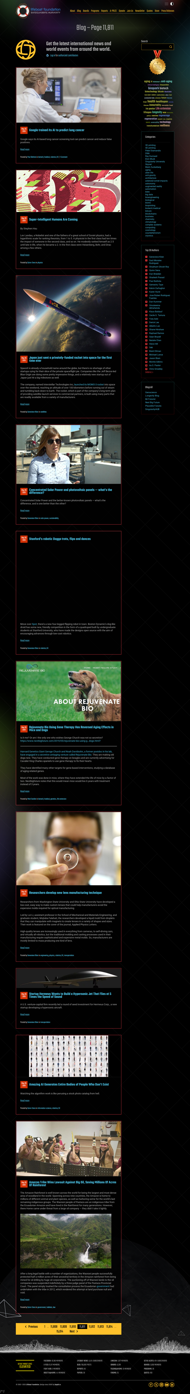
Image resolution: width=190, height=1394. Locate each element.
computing (150, 227)
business (149, 216)
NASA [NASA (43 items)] (164, 113)
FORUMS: (114, 1373)
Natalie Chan (155, 340)
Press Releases (167, 11)
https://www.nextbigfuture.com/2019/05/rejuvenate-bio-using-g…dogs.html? (60, 740)
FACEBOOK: (47, 1361)
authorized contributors (68, 55)
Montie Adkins (156, 362)
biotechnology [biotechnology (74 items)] (151, 91)
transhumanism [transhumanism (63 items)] (153, 126)
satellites (43, 412)
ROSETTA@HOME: (50, 1373)
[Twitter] (156, 1384)
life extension (61, 799)
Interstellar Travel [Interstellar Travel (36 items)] (167, 106)
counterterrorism (153, 233)
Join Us (130, 11)
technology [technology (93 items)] (165, 122)
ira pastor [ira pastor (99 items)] (150, 108)
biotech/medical (44, 157)
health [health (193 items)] (151, 101)
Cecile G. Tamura (157, 315)
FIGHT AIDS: (48, 1369)
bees (147, 191)
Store (157, 11)
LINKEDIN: (114, 1361)
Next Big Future (152, 402)
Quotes (150, 11)
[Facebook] (151, 1384)
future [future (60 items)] (163, 98)
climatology (150, 222)
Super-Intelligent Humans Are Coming (53, 219)
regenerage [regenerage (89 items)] (164, 115)
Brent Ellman (155, 351)
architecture (150, 178)
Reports (104, 11)
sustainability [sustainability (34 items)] (155, 123)
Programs (95, 11)
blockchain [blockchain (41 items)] (168, 92)
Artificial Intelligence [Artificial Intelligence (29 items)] (153, 85)
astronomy (150, 183)
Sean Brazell (155, 337)
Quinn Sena (31, 262)
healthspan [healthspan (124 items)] (162, 101)
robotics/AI (54, 157)
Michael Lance (156, 354)
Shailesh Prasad (156, 277)
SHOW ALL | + (149, 372)
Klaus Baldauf (155, 311)
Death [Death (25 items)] (170, 95)
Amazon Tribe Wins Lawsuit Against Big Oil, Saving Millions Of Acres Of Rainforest (72, 1184)
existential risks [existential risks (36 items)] (149, 98)
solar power (44, 518)
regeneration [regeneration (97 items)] (150, 118)
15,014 (59, 1331)
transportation (69, 955)
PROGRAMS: (148, 1369)
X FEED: (46, 1365)
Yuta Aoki (153, 319)
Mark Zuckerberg (153, 167)
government (103, 1286)
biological (149, 200)
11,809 (63, 1326)
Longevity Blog (152, 395)
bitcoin (148, 211)
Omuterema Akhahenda (154, 306)
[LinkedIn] (161, 1384)
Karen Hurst (154, 292)
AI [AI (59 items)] (151, 82)
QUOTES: (147, 1373)
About (72, 11)
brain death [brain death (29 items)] (148, 95)
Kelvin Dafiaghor (157, 288)
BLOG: (79, 1365)
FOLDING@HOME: (116, 1369)
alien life (149, 172)
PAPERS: (80, 1373)
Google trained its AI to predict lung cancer (56, 130)
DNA (147, 153)
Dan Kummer (155, 301)
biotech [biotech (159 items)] (164, 88)
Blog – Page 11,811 (95, 28)
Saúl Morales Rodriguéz (155, 261)
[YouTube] (167, 1384)
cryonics (149, 235)
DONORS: (114, 1365)
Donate (122, 11)
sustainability (54, 518)
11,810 (73, 1326)
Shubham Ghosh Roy (159, 267)
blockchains (150, 214)
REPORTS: (80, 1369)
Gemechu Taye (156, 284)
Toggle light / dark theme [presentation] (172, 4)
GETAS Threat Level (25, 1366)
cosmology (150, 230)
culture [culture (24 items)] (166, 95)
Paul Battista (31, 157)
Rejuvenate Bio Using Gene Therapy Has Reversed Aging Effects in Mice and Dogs (71, 729)
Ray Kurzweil (151, 156)
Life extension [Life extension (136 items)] (163, 108)
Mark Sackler (31, 799)
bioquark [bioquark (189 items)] (153, 88)
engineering (44, 955)
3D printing (150, 145)
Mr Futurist (150, 399)
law (54, 1307)
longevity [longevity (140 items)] (157, 112)
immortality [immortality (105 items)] (155, 105)
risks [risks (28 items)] (164, 119)
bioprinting (150, 205)
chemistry (149, 219)
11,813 (101, 1326)
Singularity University (155, 161)
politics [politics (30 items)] (149, 116)
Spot (34, 624)
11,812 (92, 1326)
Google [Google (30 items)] (145, 102)
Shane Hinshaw (156, 329)
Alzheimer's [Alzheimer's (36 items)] (156, 82)
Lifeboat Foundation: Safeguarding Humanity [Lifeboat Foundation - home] (38, 11)
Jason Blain (154, 358)
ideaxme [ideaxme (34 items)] (146, 106)
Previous (33, 1326)
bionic (148, 202)
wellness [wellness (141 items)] (165, 125)
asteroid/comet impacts (156, 181)
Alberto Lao (154, 326)
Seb (151, 347)
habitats (49, 1307)
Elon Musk (150, 159)
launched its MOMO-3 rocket (89, 384)
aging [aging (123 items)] (147, 81)
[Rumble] (172, 1384)
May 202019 (24, 130)
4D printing (150, 148)
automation (150, 189)
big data (149, 194)
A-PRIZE (113, 11)
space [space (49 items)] (148, 122)
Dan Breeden (155, 274)
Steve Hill (153, 344)
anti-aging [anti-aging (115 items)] (166, 81)
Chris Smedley (156, 369)
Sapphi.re (58, 1384)
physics (40, 262)
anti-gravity (150, 175)
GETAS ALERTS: (149, 1361)
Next (72, 1331)
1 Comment (63, 157)
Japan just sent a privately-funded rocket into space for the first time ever (70, 359)
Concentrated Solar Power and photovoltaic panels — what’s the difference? (70, 491)
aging (148, 170)
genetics (53, 799)
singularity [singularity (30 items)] (169, 119)
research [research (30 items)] (160, 119)
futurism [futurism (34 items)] (169, 98)
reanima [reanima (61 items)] (155, 115)
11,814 (109, 1326)
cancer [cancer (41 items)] (153, 95)
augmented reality (153, 186)
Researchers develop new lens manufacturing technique (65, 893)
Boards (86, 11)
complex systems (153, 224)
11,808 (54, 1326)
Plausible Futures (153, 406)
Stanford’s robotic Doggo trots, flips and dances (60, 539)
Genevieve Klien (32, 412)
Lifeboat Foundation (32, 1384)
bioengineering (152, 197)
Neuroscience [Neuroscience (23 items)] (170, 113)
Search (171, 47)
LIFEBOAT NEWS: (82, 1361)
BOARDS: (147, 1365)
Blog (79, 11)
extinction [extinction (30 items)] (158, 98)
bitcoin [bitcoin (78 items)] (161, 91)
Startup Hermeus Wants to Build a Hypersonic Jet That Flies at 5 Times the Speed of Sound (70, 995)
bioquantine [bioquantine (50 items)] (164, 85)
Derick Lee (154, 322)
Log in (52, 55)
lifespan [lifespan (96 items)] (147, 112)
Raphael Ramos (156, 333)
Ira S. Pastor (155, 365)
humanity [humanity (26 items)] (170, 102)
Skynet (148, 164)
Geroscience (151, 392)
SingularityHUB (152, 409)
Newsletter (140, 11)
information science (44, 1108)
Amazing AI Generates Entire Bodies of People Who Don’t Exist (69, 1084)
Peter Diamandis (153, 150)
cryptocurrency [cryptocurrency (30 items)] (160, 95)
